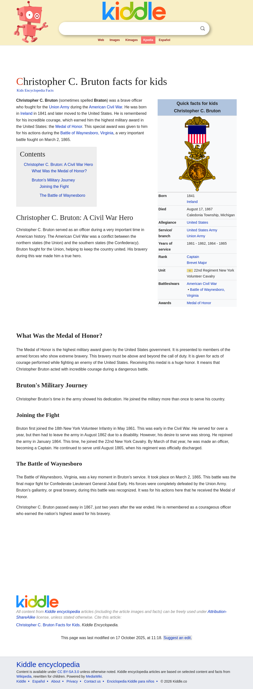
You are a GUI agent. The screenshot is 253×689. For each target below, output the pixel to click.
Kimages (131, 40)
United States (197, 222)
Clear (192, 28)
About (55, 681)
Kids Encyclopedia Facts (35, 90)
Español (164, 40)
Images (115, 40)
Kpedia (148, 40)
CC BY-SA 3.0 (68, 672)
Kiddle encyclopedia (62, 612)
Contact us (92, 681)
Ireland (192, 202)
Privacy (72, 681)
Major (202, 263)
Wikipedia (24, 676)
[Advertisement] (126, 59)
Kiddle (21, 681)
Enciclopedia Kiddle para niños (130, 681)
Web (101, 40)
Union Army (196, 236)
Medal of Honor (199, 303)
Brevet (192, 263)
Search (203, 28)
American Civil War (202, 284)
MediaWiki (94, 676)
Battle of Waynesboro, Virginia (86, 133)
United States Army (202, 230)
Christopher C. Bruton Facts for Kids (48, 625)
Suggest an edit (177, 638)
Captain (193, 257)
